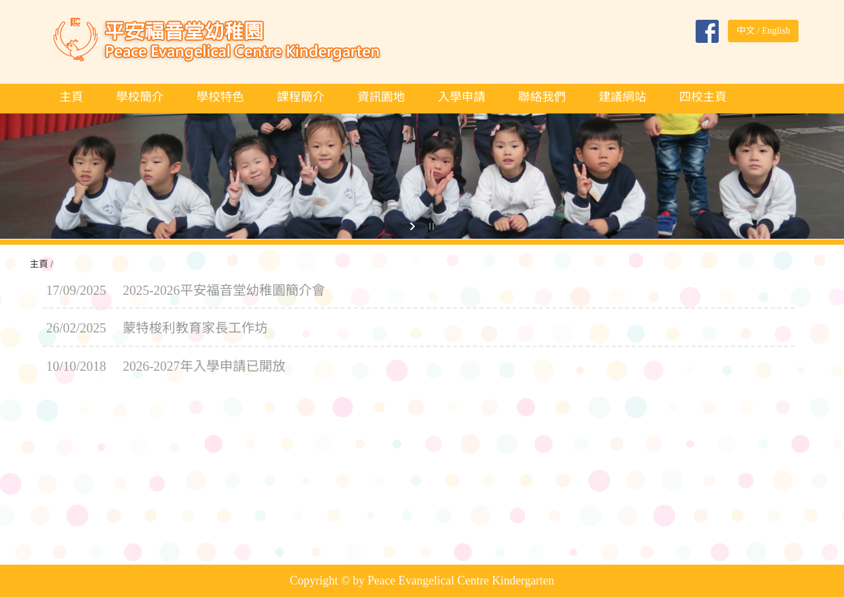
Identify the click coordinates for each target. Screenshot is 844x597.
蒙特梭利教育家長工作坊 (195, 328)
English (776, 31)
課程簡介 (300, 97)
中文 (746, 31)
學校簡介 (140, 97)
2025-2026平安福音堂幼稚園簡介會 (224, 290)
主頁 (71, 97)
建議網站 (622, 97)
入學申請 (461, 97)
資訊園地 (381, 97)
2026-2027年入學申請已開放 (204, 366)
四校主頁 (703, 97)
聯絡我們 (542, 97)
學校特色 (220, 97)
